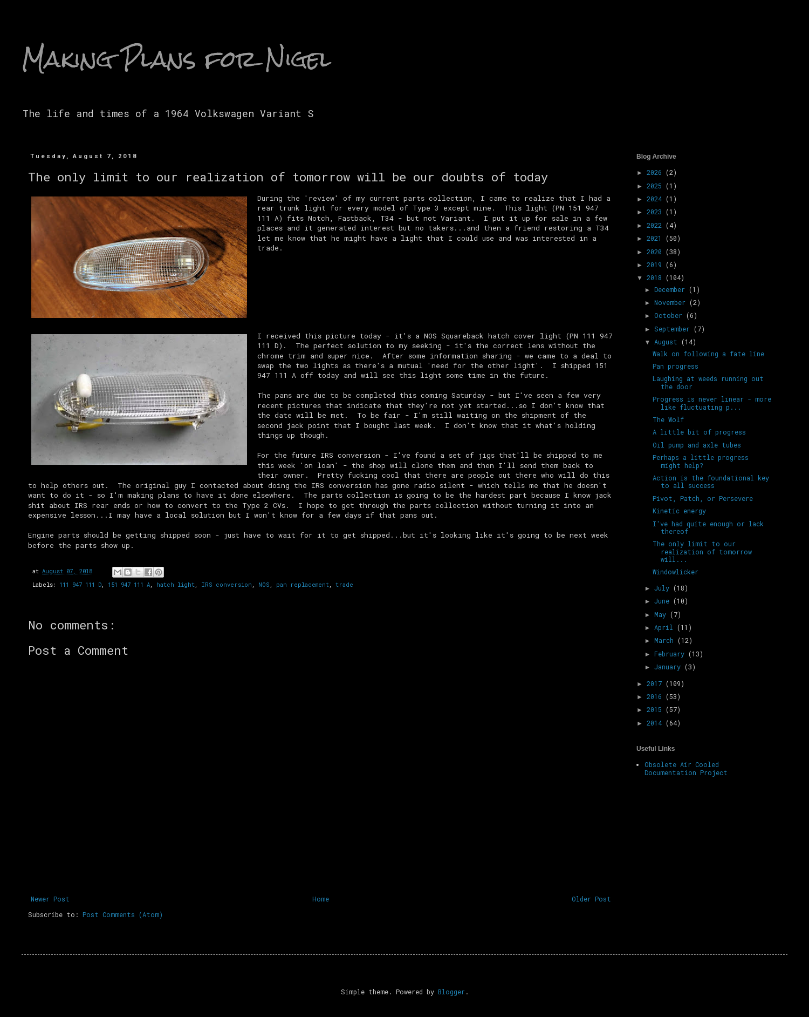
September (674, 328)
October (670, 315)
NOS (264, 584)
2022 (656, 225)
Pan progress (675, 366)
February (671, 653)
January (669, 666)
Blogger (451, 991)
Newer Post (50, 898)
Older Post (591, 898)
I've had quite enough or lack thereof (708, 527)
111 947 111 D (80, 584)
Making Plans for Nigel (176, 58)
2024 (656, 198)
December (671, 289)
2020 (656, 251)
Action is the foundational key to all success (711, 481)
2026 (656, 172)
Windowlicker (675, 571)
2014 (656, 722)
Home (320, 898)
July (663, 588)
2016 (656, 696)
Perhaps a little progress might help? (701, 461)
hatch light (175, 584)
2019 (656, 264)
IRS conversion (226, 584)
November (671, 302)
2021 (656, 238)
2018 (656, 277)
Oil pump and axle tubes (697, 444)
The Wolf (668, 419)
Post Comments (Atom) (123, 914)
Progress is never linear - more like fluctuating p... (712, 403)
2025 (656, 185)
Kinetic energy (679, 510)
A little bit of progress (699, 432)
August (667, 341)
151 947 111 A (129, 584)
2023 (656, 211)
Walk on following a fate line (708, 353)
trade (344, 584)
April (665, 627)
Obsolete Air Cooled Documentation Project (686, 768)
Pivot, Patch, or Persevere (703, 498)
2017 (656, 683)
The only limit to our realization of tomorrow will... (702, 551)
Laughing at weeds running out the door (708, 382)
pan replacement (302, 584)
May (662, 614)
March (665, 640)
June (663, 600)
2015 (656, 709)
